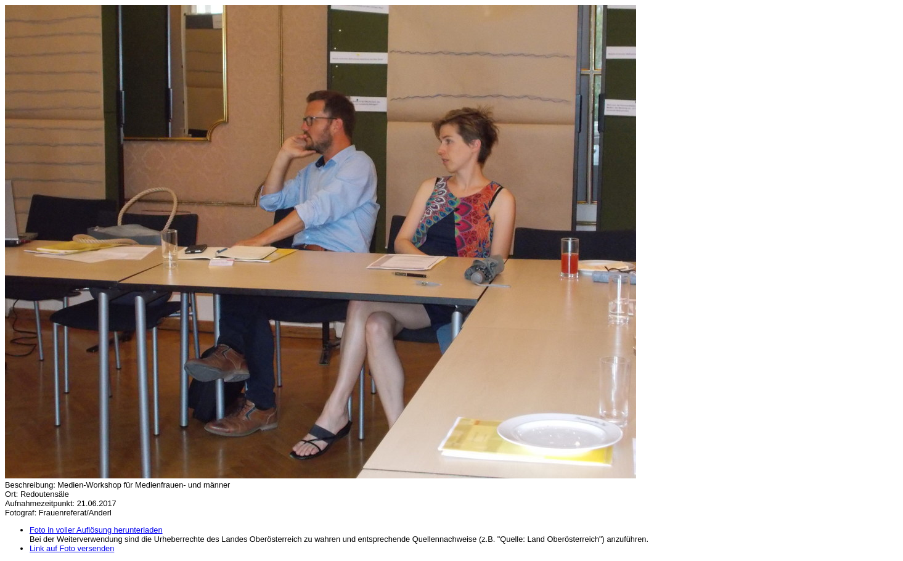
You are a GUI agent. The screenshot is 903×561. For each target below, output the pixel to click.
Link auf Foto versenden (72, 548)
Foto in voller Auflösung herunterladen (96, 529)
